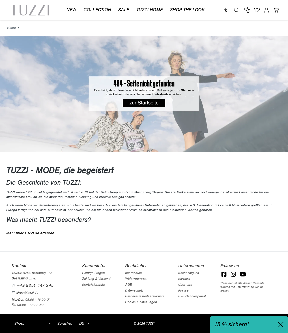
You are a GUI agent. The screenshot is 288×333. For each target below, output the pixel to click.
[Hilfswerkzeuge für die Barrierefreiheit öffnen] (225, 10)
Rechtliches (136, 265)
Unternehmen (191, 265)
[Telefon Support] (247, 10)
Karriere (184, 279)
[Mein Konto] (266, 10)
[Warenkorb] (276, 10)
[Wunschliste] (257, 10)
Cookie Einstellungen (141, 302)
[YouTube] (242, 274)
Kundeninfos (94, 265)
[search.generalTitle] (236, 10)
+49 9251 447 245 (33, 285)
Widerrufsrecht (136, 279)
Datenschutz (134, 290)
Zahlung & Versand (96, 279)
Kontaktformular (94, 285)
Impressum (133, 273)
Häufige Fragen (93, 273)
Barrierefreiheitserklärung (144, 296)
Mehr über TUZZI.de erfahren (30, 233)
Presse (183, 290)
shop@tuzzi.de (25, 293)
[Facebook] (224, 274)
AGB (128, 285)
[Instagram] (233, 274)
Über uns (185, 285)
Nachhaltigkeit (188, 273)
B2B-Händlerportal (192, 296)
